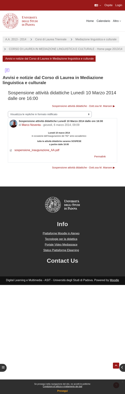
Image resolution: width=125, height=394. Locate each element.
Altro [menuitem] (116, 20)
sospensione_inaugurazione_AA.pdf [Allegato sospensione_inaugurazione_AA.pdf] (34, 150)
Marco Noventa (31, 124)
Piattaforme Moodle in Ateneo (61, 233)
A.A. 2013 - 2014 (15, 39)
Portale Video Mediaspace (61, 244)
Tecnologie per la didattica (61, 238)
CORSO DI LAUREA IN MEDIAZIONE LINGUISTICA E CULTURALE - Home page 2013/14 (65, 48)
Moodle (114, 280)
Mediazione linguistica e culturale (96, 39)
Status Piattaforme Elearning (61, 250)
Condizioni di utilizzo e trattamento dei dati (62, 386)
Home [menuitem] (90, 20)
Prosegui (62, 390)
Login (118, 5)
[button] (97, 5)
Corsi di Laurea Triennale (51, 39)
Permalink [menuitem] (100, 156)
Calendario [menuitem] (103, 20)
